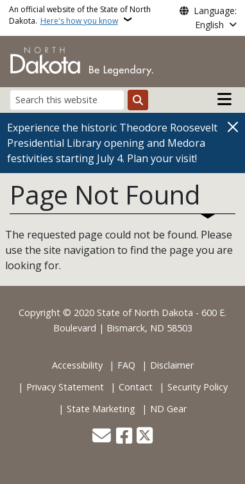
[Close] (232, 126)
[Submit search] (138, 100)
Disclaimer (172, 365)
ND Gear (168, 409)
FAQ (126, 365)
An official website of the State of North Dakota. (80, 15)
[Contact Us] (101, 437)
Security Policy (197, 387)
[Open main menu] (224, 99)
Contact (136, 387)
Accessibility (77, 365)
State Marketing (101, 409)
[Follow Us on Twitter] (145, 437)
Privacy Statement (65, 387)
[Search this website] (67, 100)
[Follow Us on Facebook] (124, 437)
